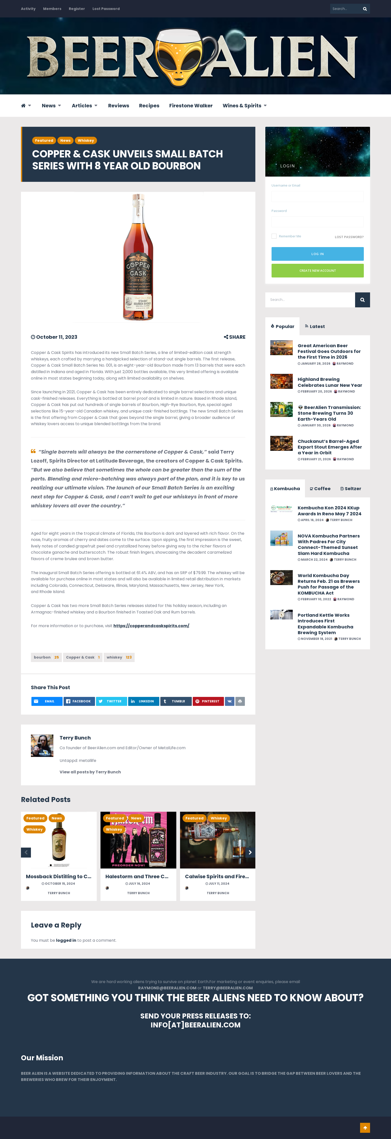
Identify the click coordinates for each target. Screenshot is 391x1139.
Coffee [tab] (320, 488)
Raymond (343, 363)
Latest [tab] (314, 326)
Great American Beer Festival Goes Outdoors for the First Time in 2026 (329, 351)
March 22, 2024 (313, 559)
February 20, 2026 (315, 391)
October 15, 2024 (58, 883)
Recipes (149, 105)
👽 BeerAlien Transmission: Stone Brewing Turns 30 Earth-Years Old (329, 413)
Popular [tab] (282, 326)
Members (52, 8)
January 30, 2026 (314, 425)
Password (279, 210)
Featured (44, 140)
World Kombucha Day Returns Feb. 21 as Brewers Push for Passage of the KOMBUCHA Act (329, 584)
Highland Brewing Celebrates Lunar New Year (330, 382)
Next (250, 853)
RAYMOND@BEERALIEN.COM (167, 988)
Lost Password (106, 8)
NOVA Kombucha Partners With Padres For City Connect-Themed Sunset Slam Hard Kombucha (329, 544)
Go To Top (365, 1128)
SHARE (234, 337)
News (49, 105)
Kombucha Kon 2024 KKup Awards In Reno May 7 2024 (330, 511)
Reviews (118, 105)
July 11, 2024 (217, 883)
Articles (82, 105)
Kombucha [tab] (285, 488)
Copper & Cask (82, 657)
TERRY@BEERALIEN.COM (228, 988)
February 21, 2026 (314, 459)
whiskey (119, 657)
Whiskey (86, 140)
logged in (66, 940)
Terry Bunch (75, 737)
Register (77, 8)
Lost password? (349, 237)
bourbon (46, 657)
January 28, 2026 (314, 363)
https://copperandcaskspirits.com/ (151, 626)
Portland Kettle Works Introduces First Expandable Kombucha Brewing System (325, 624)
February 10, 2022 (314, 599)
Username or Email (286, 185)
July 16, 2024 (137, 883)
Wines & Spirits (242, 105)
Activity (28, 8)
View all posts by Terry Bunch (90, 772)
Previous (26, 853)
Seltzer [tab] (351, 488)
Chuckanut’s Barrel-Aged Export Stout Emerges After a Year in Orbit (330, 447)
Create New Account (317, 270)
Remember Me (286, 236)
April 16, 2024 (311, 520)
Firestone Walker (191, 105)
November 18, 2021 (315, 639)
